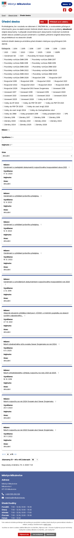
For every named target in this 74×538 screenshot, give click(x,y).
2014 (15, 48)
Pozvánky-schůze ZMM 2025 (45, 74)
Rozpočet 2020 (44, 81)
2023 (23, 52)
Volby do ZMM (10, 114)
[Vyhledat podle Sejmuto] (37, 148)
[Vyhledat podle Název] (37, 133)
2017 (39, 48)
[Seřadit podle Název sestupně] (9, 130)
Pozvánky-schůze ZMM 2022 (16, 70)
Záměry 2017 (24, 117)
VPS (66, 114)
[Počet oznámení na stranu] (34, 459)
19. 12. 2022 (8, 259)
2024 (31, 52)
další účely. (47, 524)
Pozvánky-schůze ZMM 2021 (44, 67)
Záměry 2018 (39, 117)
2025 (40, 52)
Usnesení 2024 (60, 95)
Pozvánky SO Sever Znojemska (41, 56)
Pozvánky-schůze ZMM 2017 (44, 59)
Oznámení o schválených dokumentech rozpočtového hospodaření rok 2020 (37, 283)
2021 (6, 52)
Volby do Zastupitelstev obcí (42, 110)
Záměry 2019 (54, 117)
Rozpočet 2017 (55, 77)
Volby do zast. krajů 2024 (15, 110)
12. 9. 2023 (8, 202)
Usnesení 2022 (27, 95)
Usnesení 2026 (27, 99)
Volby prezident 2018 (29, 114)
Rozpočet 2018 (10, 81)
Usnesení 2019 (43, 92)
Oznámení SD (10, 56)
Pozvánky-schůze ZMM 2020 (16, 67)
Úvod (3, 15)
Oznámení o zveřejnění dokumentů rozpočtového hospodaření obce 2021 (37, 167)
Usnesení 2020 (59, 92)
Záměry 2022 (40, 121)
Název (5, 130)
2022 (14, 52)
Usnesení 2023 (43, 95)
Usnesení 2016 (59, 88)
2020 (63, 48)
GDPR (57, 52)
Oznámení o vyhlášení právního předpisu (23, 196)
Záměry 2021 (25, 121)
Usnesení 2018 (26, 92)
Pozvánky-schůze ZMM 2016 (16, 59)
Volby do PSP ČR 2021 (55, 103)
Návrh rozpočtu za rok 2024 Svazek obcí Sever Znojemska (30, 401)
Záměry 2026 (41, 124)
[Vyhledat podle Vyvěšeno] (37, 141)
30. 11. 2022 (8, 436)
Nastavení (50, 534)
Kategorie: (6, 48)
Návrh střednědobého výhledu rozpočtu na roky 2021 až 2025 (32, 373)
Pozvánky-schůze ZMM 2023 (45, 70)
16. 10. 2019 (8, 379)
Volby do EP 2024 (11, 103)
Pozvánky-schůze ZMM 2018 (16, 63)
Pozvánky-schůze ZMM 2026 (16, 77)
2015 (23, 48)
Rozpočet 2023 (27, 85)
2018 (47, 48)
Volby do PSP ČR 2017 (32, 103)
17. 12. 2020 (8, 173)
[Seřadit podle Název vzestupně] (9, 129)
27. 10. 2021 (8, 322)
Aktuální (7, 184)
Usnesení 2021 (10, 95)
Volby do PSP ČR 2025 (13, 106)
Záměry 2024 (10, 124)
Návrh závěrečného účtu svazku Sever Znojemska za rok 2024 (32, 344)
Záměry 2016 (9, 117)
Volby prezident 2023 (51, 114)
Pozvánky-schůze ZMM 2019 (44, 63)
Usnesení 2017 (10, 92)
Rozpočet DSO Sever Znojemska (35, 88)
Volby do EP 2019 (45, 99)
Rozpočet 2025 (62, 85)
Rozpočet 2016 (39, 77)
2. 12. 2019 (7, 291)
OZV (22, 56)
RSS (43, 22)
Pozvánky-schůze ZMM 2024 (16, 74)
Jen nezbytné (38, 534)
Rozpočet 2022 (10, 85)
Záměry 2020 (10, 121)
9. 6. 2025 (8, 350)
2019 (55, 48)
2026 (49, 52)
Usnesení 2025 (10, 99)
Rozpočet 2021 (61, 81)
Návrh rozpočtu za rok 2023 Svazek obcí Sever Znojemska (30, 430)
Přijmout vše (24, 534)
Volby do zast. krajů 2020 (38, 106)
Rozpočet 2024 (45, 85)
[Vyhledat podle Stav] (37, 156)
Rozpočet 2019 (27, 81)
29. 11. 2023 (8, 408)
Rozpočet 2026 (10, 88)
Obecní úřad (12, 15)
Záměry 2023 (56, 121)
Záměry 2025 (25, 124)
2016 (31, 48)
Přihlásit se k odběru (60, 22)
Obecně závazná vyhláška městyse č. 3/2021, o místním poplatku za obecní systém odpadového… (36, 314)
